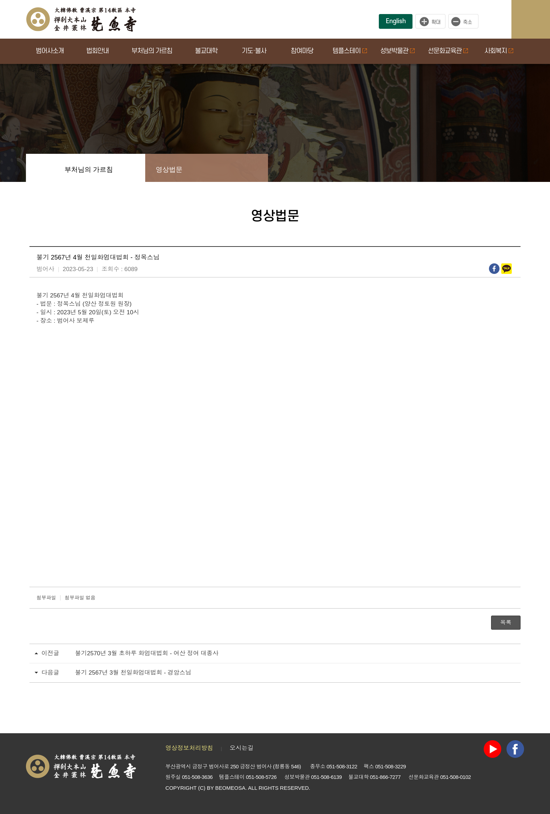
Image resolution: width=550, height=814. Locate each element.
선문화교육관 (448, 51)
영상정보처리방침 (189, 748)
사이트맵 (537, 19)
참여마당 (302, 51)
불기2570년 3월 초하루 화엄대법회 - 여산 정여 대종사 (147, 653)
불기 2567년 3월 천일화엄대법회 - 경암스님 (133, 672)
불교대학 (206, 51)
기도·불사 (254, 51)
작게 (465, 21)
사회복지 (498, 51)
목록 (505, 622)
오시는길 (242, 748)
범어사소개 (50, 51)
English (396, 21)
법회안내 (97, 51)
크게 (430, 21)
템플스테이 (350, 51)
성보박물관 (397, 51)
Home (40, 168)
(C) (202, 788)
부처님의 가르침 (152, 51)
